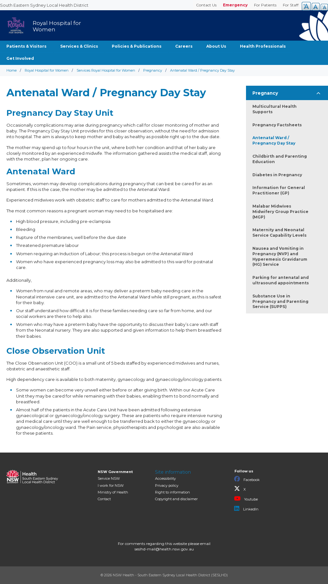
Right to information (172, 492)
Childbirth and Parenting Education (279, 159)
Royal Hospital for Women (47, 70)
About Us (216, 46)
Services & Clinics (79, 46)
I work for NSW (111, 485)
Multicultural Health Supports (274, 109)
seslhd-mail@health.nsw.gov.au (164, 549)
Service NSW (109, 478)
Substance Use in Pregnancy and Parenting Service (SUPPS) (280, 301)
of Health (113, 492)
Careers (184, 46)
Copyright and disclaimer (176, 499)
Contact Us (206, 5)
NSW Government (115, 472)
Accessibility (165, 478)
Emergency (235, 5)
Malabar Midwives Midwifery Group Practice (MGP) (280, 211)
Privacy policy (166, 485)
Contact (104, 499)
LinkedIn (246, 508)
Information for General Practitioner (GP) (278, 190)
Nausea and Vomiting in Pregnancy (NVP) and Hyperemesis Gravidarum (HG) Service (279, 256)
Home (11, 70)
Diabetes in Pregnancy (277, 174)
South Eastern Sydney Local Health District (44, 5)
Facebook (247, 479)
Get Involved (20, 58)
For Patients (265, 5)
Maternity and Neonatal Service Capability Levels (279, 232)
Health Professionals (263, 46)
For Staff (291, 5)
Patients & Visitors (26, 46)
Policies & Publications (136, 46)
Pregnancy (152, 70)
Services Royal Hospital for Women (106, 70)
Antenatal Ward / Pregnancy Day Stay (273, 140)
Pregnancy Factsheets (277, 124)
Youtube (246, 498)
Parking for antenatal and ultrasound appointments (280, 280)
